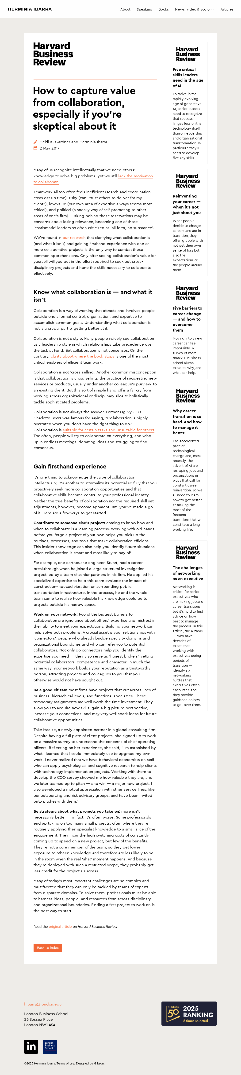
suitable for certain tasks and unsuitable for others (108, 430)
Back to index (48, 948)
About (125, 9)
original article (60, 927)
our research (74, 238)
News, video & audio (192, 9)
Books (164, 9)
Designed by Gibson (90, 1063)
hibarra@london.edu (43, 1004)
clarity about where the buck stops (83, 356)
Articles (227, 9)
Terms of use (65, 1063)
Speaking (144, 9)
